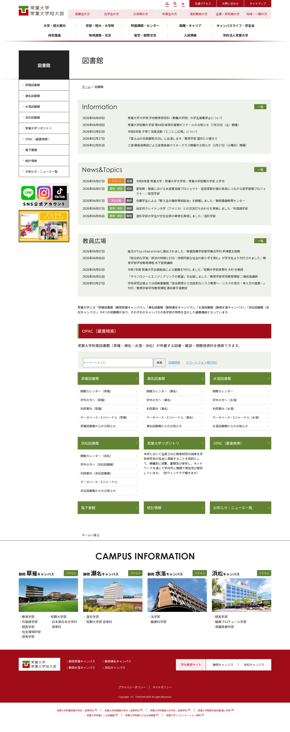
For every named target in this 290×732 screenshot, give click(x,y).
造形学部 (92, 616)
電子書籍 (88, 507)
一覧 (260, 107)
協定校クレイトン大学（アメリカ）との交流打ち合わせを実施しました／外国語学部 (192, 208)
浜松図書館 (90, 443)
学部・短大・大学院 (100, 25)
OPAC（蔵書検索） (228, 443)
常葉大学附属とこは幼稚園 (100, 715)
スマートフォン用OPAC (201, 362)
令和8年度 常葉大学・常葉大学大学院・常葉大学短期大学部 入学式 (180, 181)
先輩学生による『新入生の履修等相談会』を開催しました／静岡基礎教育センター (190, 200)
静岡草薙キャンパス (82, 661)
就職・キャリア (190, 25)
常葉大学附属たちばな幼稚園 (140, 715)
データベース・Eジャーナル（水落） (237, 417)
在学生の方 (111, 14)
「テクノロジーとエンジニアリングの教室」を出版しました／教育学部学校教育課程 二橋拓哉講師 (193, 276)
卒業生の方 (169, 14)
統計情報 (154, 507)
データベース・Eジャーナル (98, 482)
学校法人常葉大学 (235, 35)
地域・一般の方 (256, 14)
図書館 (44, 65)
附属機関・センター (145, 25)
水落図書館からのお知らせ (230, 426)
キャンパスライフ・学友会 (235, 25)
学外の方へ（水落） (226, 400)
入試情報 (190, 35)
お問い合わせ (230, 3)
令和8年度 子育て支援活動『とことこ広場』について (163, 131)
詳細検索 (174, 362)
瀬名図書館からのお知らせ (164, 426)
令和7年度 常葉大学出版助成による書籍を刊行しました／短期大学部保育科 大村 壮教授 (185, 269)
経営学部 (28, 626)
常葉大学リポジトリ (163, 443)
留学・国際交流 (145, 35)
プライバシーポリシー (132, 687)
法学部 (155, 616)
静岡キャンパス (223, 664)
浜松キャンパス (115, 667)
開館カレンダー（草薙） (96, 391)
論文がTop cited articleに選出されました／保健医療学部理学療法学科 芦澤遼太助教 (184, 251)
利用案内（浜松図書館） (96, 473)
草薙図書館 (90, 378)
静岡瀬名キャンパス (118, 661)
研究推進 (54, 35)
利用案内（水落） (224, 408)
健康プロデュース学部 (230, 621)
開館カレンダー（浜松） (96, 456)
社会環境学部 (31, 631)
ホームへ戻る (91, 535)
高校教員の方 (199, 14)
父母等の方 (140, 14)
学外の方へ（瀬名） (159, 400)
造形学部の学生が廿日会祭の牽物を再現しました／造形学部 (176, 216)
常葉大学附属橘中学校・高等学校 (122, 710)
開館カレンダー (223, 391)
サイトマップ (258, 3)
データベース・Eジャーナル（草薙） (104, 417)
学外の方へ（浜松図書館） (98, 464)
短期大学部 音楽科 (99, 621)
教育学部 (28, 616)
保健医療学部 (224, 626)
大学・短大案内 (55, 25)
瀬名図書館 (156, 378)
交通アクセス (203, 3)
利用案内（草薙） (92, 408)
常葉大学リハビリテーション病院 (183, 715)
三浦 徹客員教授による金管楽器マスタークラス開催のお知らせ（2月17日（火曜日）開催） (188, 145)
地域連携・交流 (100, 35)
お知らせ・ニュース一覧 (232, 507)
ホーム (86, 87)
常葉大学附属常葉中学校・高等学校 (75, 710)
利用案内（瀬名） (158, 408)
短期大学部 (59, 616)
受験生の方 (82, 14)
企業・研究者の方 (227, 14)
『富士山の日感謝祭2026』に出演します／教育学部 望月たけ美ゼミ (173, 138)
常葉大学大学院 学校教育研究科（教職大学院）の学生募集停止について (175, 118)
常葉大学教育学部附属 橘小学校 (214, 710)
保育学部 (28, 636)
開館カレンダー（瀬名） (162, 391)
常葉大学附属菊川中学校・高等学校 (168, 710)
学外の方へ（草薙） (93, 400)
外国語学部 (30, 621)
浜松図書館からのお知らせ (98, 491)
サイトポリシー (162, 687)
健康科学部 (158, 621)
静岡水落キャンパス (82, 667)
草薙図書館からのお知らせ (98, 426)
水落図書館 (222, 378)
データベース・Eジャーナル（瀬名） (170, 417)
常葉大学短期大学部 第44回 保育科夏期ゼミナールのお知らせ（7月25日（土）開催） (184, 125)
